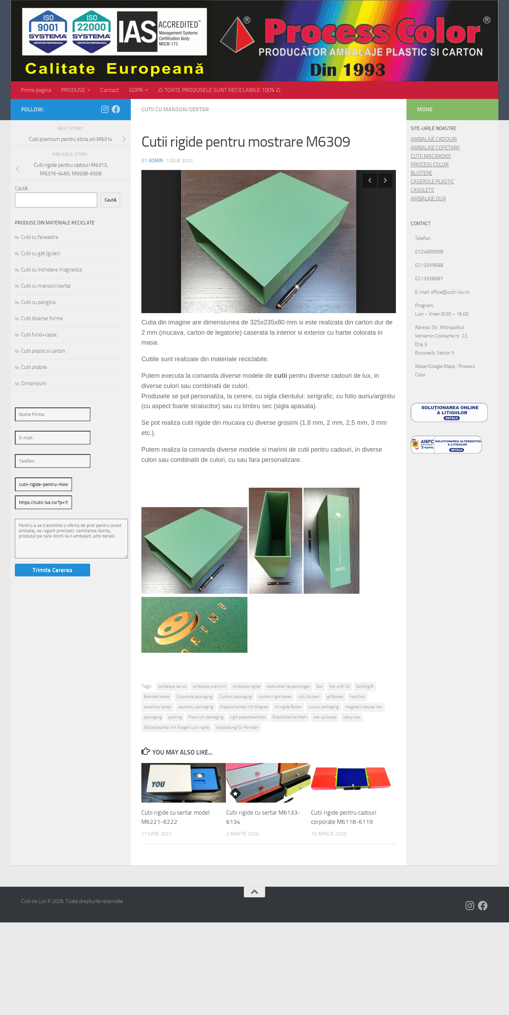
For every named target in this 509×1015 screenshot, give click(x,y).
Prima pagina (36, 90)
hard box (357, 696)
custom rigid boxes (275, 696)
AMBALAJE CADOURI (434, 139)
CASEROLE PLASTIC (432, 181)
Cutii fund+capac (39, 335)
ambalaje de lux (172, 686)
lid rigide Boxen (288, 706)
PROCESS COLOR (430, 165)
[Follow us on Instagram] (104, 109)
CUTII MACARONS (431, 156)
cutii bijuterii (309, 696)
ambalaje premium (209, 686)
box (320, 686)
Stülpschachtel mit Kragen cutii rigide (176, 727)
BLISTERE (421, 173)
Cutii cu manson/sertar (175, 109)
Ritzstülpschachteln (290, 717)
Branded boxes (157, 696)
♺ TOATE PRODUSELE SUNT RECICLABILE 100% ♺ (219, 90)
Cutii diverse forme (42, 318)
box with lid (339, 686)
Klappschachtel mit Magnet (244, 706)
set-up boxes (325, 717)
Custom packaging (235, 696)
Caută (21, 188)
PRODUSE (73, 90)
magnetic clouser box (363, 706)
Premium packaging (205, 717)
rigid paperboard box (248, 717)
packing (175, 717)
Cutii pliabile (34, 367)
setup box (351, 717)
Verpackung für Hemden (237, 727)
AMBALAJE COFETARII (435, 148)
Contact (109, 90)
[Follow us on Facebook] (116, 109)
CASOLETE (422, 190)
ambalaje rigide (246, 686)
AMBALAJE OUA (428, 198)
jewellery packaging (195, 706)
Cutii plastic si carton (43, 351)
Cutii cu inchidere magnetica (51, 269)
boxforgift (364, 686)
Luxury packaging (323, 706)
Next (385, 181)
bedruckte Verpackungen (288, 686)
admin (155, 161)
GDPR (136, 90)
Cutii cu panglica (38, 302)
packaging (153, 717)
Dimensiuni (33, 383)
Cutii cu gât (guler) (40, 253)
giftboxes (335, 696)
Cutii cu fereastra (39, 237)
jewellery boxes (157, 706)
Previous (370, 181)
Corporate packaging (194, 696)
